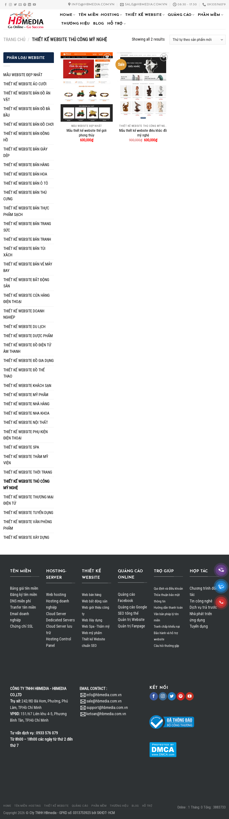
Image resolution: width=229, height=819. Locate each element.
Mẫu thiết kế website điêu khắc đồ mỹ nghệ (143, 132)
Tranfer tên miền (23, 607)
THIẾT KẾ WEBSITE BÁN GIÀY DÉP (25, 152)
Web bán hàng (91, 595)
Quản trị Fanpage (131, 626)
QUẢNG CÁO (181, 15)
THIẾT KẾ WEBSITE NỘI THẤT (25, 422)
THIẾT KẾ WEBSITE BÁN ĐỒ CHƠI (28, 124)
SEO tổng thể (128, 613)
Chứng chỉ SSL (21, 626)
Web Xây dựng (92, 620)
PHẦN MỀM (210, 15)
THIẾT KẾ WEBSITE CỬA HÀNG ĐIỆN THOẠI (26, 298)
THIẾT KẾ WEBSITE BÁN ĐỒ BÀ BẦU (26, 112)
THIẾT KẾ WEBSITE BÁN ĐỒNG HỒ (26, 136)
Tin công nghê (201, 601)
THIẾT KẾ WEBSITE (145, 15)
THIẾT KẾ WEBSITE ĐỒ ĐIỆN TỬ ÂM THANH (27, 348)
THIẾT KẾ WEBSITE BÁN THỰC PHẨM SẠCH (26, 211)
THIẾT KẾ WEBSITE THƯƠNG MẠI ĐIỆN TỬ (28, 500)
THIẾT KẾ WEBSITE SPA (21, 447)
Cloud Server (56, 614)
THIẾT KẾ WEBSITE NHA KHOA (26, 413)
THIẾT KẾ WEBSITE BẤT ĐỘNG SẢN (26, 283)
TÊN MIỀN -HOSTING (100, 15)
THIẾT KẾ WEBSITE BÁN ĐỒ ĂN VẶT (26, 96)
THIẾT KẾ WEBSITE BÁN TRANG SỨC (27, 226)
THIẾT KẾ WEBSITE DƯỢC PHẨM (28, 336)
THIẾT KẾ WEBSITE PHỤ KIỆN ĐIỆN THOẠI (25, 435)
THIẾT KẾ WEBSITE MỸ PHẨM (25, 395)
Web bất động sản (94, 601)
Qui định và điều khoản (168, 589)
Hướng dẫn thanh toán (168, 608)
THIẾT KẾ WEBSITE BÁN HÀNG (26, 165)
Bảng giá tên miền (24, 588)
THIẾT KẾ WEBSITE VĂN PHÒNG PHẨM (27, 525)
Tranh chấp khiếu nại (167, 627)
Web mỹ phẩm (92, 633)
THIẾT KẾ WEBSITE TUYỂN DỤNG (28, 512)
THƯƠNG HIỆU (75, 23)
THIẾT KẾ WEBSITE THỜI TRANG (27, 472)
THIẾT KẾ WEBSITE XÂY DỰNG (26, 537)
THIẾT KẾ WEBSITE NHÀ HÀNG (26, 404)
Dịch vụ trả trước (203, 607)
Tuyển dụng (199, 626)
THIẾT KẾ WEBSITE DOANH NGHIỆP (23, 314)
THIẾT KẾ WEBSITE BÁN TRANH (27, 239)
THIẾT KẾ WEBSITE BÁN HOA (25, 174)
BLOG (98, 23)
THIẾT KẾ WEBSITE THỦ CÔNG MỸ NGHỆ (26, 484)
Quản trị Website (131, 619)
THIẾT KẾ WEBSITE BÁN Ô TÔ (25, 183)
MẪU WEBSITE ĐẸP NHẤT (22, 75)
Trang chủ (14, 39)
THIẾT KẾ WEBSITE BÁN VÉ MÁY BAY (27, 267)
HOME (67, 15)
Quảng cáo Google (132, 607)
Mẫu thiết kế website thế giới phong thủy (86, 132)
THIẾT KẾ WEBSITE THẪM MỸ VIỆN (25, 459)
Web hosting (56, 594)
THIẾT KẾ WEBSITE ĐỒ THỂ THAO (24, 373)
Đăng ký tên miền (23, 594)
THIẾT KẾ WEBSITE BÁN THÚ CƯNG (25, 195)
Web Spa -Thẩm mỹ (96, 626)
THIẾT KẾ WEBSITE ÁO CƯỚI (25, 84)
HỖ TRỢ (116, 24)
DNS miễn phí (20, 601)
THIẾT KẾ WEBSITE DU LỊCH (24, 326)
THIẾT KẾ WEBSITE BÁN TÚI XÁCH (24, 251)
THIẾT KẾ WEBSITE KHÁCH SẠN (27, 385)
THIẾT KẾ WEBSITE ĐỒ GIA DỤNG (28, 360)
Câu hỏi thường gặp (166, 646)
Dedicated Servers (60, 620)
